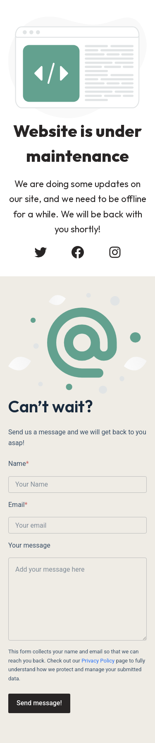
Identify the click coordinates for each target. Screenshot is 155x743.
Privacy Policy (97, 661)
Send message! (39, 703)
